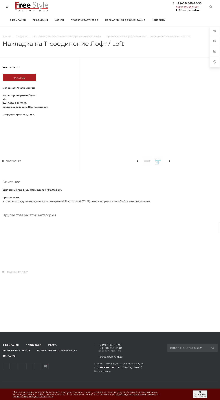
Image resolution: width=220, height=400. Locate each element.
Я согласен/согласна (200, 394)
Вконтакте (6, 366)
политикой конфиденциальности (33, 396)
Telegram (14, 366)
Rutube (45, 366)
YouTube (22, 366)
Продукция (33, 345)
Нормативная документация (57, 350)
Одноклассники (29, 366)
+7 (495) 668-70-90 (189, 3)
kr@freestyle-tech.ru (188, 10)
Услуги (53, 345)
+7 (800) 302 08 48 (110, 348)
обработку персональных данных (135, 394)
